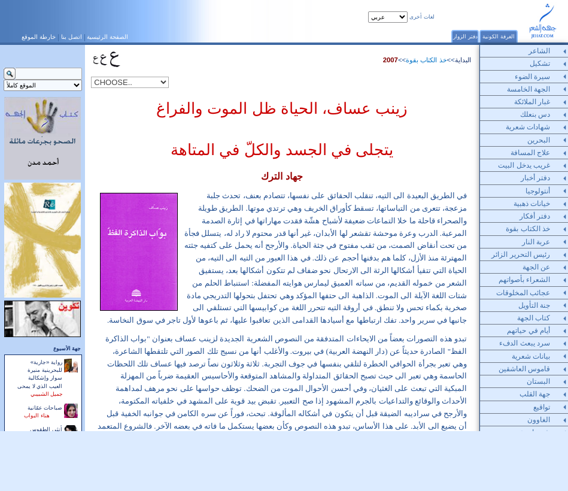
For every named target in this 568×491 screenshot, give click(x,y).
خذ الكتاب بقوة (426, 59)
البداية (463, 59)
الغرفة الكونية (498, 36)
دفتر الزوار (465, 36)
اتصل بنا (71, 37)
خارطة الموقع (39, 37)
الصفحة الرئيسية (107, 37)
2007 (390, 59)
